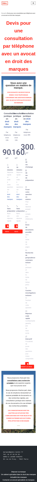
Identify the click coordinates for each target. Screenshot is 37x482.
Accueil (3, 13)
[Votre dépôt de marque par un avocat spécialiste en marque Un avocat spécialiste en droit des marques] (4, 3)
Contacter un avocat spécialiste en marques (18, 480)
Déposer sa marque (18, 472)
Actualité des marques (18, 477)
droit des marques (8, 124)
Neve (2, 467)
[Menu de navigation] (33, 3)
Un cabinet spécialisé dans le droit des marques (18, 474)
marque (18, 87)
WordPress (18, 467)
